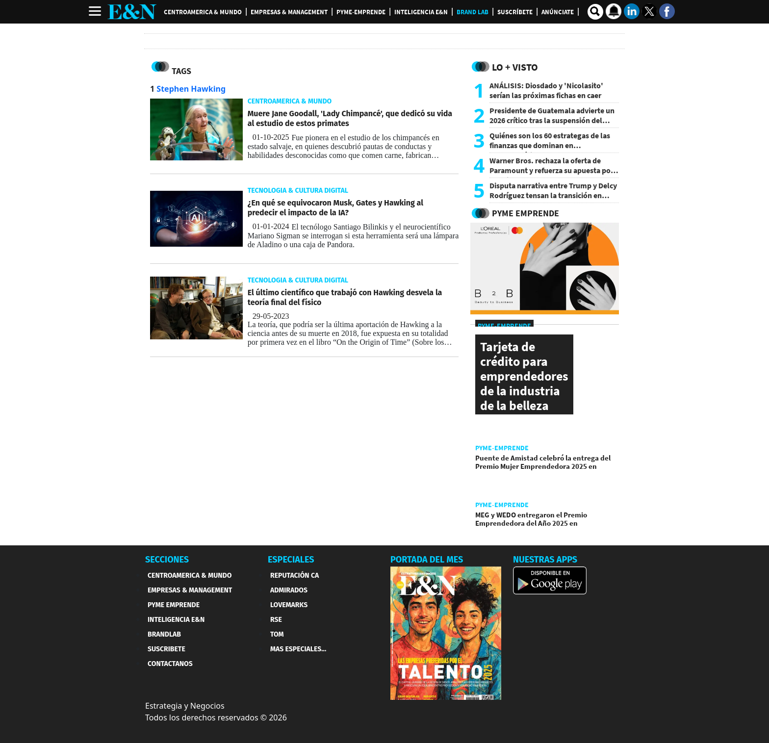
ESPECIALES (291, 559)
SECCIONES (167, 559)
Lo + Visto (515, 67)
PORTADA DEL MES (426, 559)
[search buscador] (595, 12)
